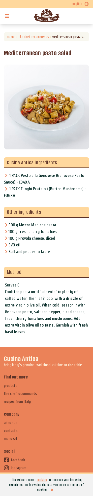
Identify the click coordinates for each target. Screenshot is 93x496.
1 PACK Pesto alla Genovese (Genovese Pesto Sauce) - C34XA (44, 179)
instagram (15, 468)
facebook (14, 460)
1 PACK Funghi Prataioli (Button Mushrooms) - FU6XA (45, 192)
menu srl (10, 439)
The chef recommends (33, 36)
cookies (42, 479)
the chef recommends (20, 394)
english (80, 3)
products (10, 386)
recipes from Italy (17, 401)
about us (10, 423)
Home (11, 36)
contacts (11, 431)
